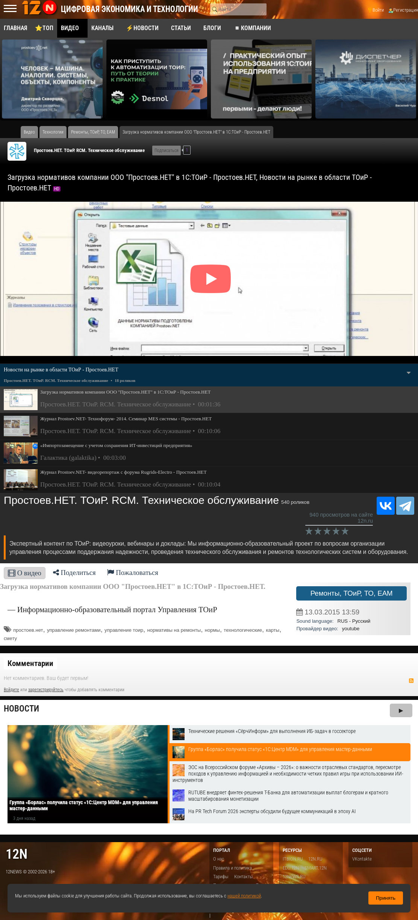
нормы (212, 630)
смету (10, 638)
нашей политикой (244, 896)
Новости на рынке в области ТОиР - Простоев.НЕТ (61, 370)
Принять (385, 898)
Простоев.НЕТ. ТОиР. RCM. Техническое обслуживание (89, 150)
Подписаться (166, 150)
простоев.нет (28, 630)
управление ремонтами (74, 630)
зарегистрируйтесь (46, 689)
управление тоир (123, 630)
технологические (243, 630)
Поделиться (74, 572)
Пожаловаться (132, 572)
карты (272, 630)
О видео (24, 573)
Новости (21, 709)
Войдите (11, 689)
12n (16, 854)
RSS (411, 680)
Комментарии (30, 663)
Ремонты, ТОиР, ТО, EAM (351, 593)
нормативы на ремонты (174, 630)
